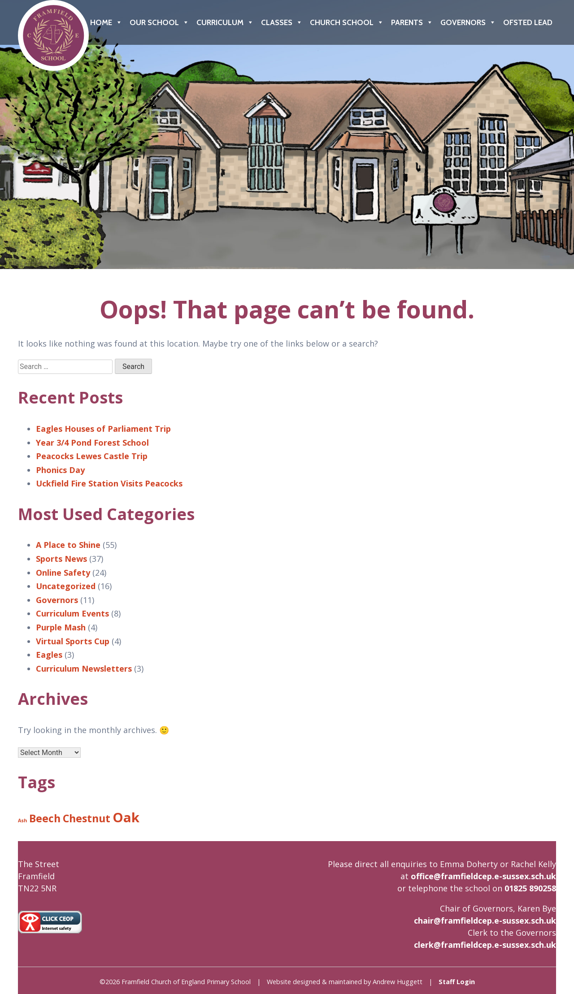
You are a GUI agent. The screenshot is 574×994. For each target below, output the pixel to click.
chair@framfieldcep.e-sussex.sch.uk (485, 920)
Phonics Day (60, 469)
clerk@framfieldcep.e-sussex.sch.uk (485, 944)
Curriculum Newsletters (84, 668)
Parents (412, 22)
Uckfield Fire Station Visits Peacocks (109, 483)
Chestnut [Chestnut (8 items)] (86, 818)
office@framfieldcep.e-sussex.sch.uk (483, 876)
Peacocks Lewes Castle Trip (92, 456)
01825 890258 (530, 888)
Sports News (61, 558)
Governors (468, 22)
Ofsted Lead (527, 22)
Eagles (49, 654)
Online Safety (63, 572)
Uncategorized (66, 586)
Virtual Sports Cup (72, 641)
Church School (347, 22)
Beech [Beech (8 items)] (45, 818)
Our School (159, 22)
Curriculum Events (72, 613)
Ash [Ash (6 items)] (22, 820)
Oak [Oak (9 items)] (126, 817)
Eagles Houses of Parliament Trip (103, 428)
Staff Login (457, 981)
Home (106, 22)
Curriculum (225, 22)
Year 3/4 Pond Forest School (92, 442)
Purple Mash (61, 627)
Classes (282, 22)
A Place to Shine (68, 544)
